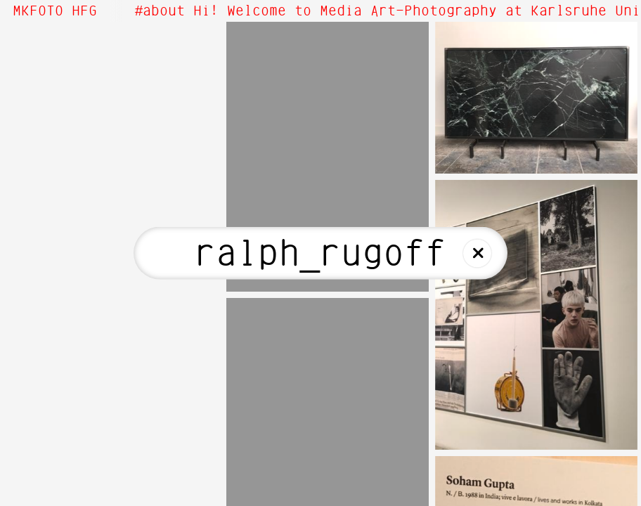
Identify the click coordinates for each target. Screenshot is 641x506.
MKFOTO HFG (55, 11)
